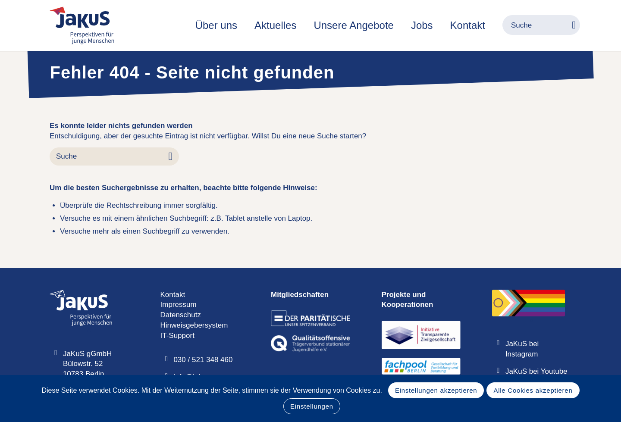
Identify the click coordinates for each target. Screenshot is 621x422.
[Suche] (532, 25)
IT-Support (177, 335)
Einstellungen (311, 406)
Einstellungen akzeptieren (436, 390)
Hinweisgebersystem (194, 325)
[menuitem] (216, 25)
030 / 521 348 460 (202, 360)
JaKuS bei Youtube (536, 371)
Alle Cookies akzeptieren (532, 390)
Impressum (178, 304)
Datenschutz (180, 315)
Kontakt (172, 295)
